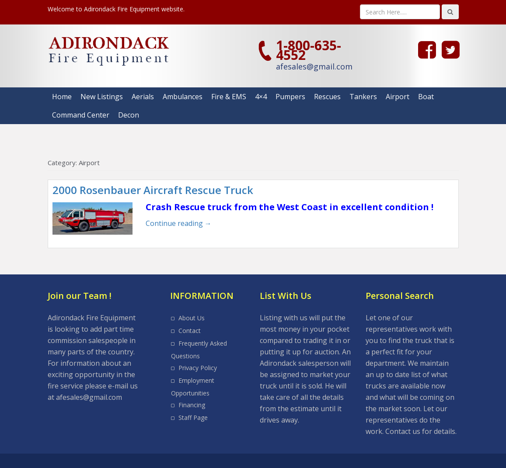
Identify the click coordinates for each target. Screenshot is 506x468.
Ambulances (182, 96)
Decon (128, 115)
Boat (426, 96)
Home (62, 96)
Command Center (80, 115)
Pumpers (290, 96)
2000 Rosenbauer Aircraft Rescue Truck (152, 190)
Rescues (327, 96)
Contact (189, 330)
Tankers (363, 96)
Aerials (143, 96)
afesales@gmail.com (314, 66)
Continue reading (179, 223)
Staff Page (193, 417)
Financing (191, 405)
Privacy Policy (197, 368)
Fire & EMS (228, 96)
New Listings (101, 96)
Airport (397, 96)
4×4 (261, 96)
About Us (191, 318)
